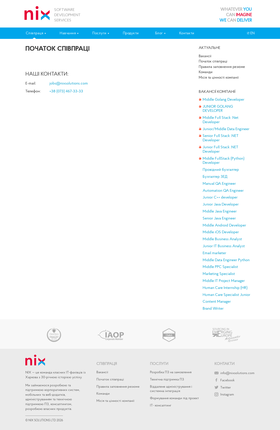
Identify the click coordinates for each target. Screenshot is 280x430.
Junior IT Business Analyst (224, 246)
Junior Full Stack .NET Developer (220, 149)
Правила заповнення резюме (222, 66)
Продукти (131, 33)
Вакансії (205, 56)
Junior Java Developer (221, 204)
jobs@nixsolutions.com (68, 83)
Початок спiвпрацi (213, 61)
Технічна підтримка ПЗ (167, 379)
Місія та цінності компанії (219, 77)
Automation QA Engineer (223, 190)
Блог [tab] (159, 33)
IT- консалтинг (160, 405)
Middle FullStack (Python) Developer (223, 160)
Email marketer (214, 253)
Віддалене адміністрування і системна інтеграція (171, 388)
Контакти (186, 33)
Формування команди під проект (174, 398)
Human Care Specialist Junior (226, 294)
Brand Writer (213, 308)
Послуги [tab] (99, 33)
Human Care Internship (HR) (225, 287)
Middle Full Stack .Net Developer (220, 119)
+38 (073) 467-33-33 (66, 90)
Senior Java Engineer (219, 218)
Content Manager (217, 301)
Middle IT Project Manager (224, 280)
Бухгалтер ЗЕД (215, 176)
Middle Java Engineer (220, 211)
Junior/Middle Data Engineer (226, 129)
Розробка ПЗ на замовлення (170, 372)
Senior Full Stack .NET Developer (220, 137)
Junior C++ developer (220, 197)
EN (252, 33)
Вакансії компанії (217, 91)
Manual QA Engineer (219, 183)
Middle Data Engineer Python (226, 260)
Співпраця (106, 363)
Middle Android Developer (224, 225)
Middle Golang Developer (223, 99)
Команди (205, 71)
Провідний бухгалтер (221, 169)
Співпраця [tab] (34, 33)
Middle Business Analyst (222, 239)
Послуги (159, 363)
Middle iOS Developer (221, 232)
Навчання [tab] (68, 33)
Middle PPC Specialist (220, 266)
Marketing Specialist (219, 273)
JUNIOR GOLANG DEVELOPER (218, 108)
